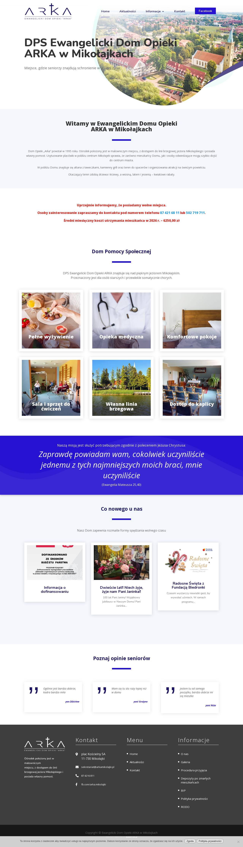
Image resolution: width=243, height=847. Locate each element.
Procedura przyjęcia (194, 770)
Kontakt (179, 11)
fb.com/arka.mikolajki (93, 784)
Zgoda (190, 841)
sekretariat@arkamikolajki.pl (97, 767)
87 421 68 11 (169, 213)
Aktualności (127, 11)
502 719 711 (195, 213)
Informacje (153, 11)
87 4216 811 (87, 775)
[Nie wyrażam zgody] (238, 842)
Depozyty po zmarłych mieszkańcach (196, 780)
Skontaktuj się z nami (47, 80)
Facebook (205, 11)
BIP (183, 790)
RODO (185, 807)
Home (105, 11)
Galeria (185, 762)
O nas (185, 754)
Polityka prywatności (194, 799)
